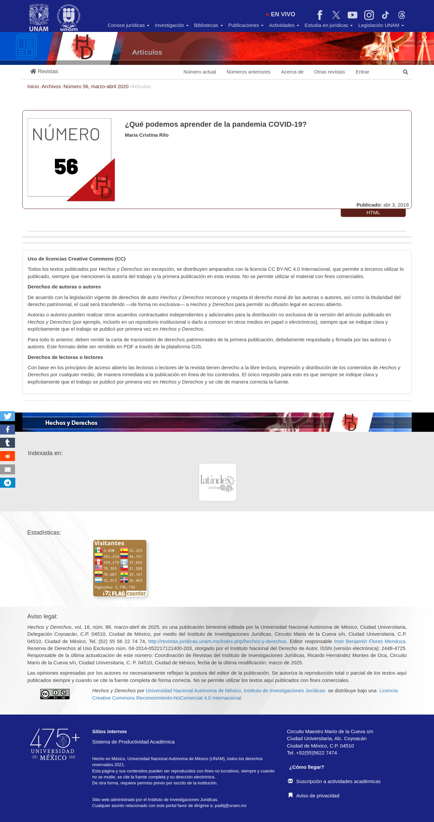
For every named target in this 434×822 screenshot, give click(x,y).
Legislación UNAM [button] (381, 25)
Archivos (52, 86)
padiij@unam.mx (231, 805)
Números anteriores (249, 72)
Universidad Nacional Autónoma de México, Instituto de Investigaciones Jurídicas (235, 690)
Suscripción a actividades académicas (334, 781)
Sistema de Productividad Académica (133, 741)
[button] (44, 72)
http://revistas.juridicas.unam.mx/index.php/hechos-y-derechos (217, 641)
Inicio (33, 86)
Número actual (199, 72)
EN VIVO (280, 14)
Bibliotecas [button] (208, 25)
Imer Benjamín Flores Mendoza (369, 641)
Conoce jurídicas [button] (128, 25)
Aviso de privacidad (313, 795)
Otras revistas (329, 72)
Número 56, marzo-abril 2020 (97, 86)
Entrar (362, 72)
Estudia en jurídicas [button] (329, 25)
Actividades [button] (284, 25)
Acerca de (292, 72)
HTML (373, 212)
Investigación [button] (172, 25)
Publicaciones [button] (246, 25)
